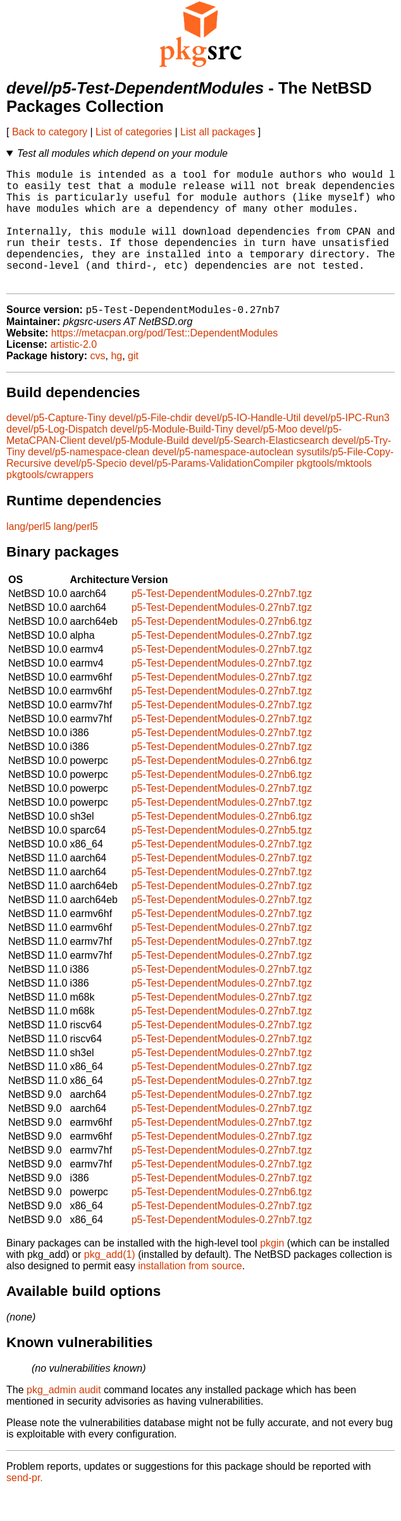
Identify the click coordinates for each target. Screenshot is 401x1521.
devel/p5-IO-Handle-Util (247, 445)
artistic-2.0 (73, 371)
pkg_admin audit (64, 1417)
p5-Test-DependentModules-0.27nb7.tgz (222, 620)
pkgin (272, 1270)
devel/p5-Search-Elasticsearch (260, 467)
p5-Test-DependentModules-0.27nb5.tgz (222, 857)
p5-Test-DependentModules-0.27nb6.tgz (222, 648)
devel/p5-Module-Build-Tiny (172, 456)
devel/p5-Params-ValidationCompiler (211, 490)
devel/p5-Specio (90, 490)
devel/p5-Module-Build (139, 467)
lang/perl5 (28, 553)
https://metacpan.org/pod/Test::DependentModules (164, 360)
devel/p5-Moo (266, 456)
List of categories (134, 131)
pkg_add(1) (109, 1281)
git (133, 383)
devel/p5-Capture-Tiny (56, 445)
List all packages (217, 131)
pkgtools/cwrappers (50, 501)
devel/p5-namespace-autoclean (222, 479)
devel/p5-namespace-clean (88, 479)
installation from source (190, 1293)
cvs (98, 383)
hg (116, 383)
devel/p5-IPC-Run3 (347, 445)
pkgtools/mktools (334, 490)
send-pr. (24, 1504)
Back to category (49, 131)
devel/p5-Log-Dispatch (57, 456)
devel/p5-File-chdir (150, 445)
